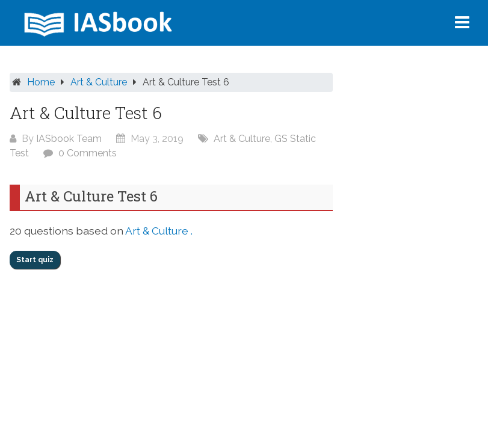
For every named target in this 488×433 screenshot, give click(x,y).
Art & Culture (98, 82)
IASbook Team (69, 138)
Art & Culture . (159, 230)
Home (41, 82)
